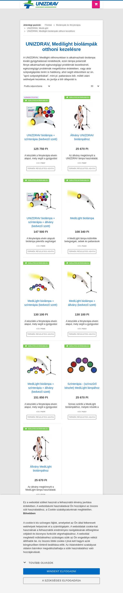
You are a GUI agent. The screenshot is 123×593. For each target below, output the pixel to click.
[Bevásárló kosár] (96, 4)
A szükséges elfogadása (61, 580)
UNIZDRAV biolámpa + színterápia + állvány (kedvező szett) (41, 222)
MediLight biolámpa (82, 218)
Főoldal (48, 25)
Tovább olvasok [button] (38, 562)
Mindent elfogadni (61, 571)
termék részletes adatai (40, 168)
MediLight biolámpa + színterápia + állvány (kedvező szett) (41, 387)
